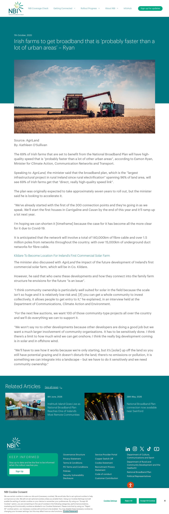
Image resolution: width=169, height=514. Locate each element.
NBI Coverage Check (38, 8)
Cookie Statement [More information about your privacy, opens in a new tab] (70, 511)
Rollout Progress (92, 8)
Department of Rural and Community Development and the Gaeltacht (143, 465)
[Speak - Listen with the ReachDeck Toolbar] (130, 485)
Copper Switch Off (104, 459)
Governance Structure (74, 455)
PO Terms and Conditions (75, 467)
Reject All (128, 501)
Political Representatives (139, 476)
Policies (66, 471)
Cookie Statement (104, 463)
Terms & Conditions (72, 463)
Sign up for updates (150, 8)
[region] (84, 501)
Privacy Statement (72, 459)
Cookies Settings (110, 501)
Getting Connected (65, 8)
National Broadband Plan (139, 472)
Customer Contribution (106, 478)
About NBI (113, 8)
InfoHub (128, 8)
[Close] (165, 501)
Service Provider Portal (106, 455)
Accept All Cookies (147, 501)
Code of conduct (103, 474)
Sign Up (19, 471)
